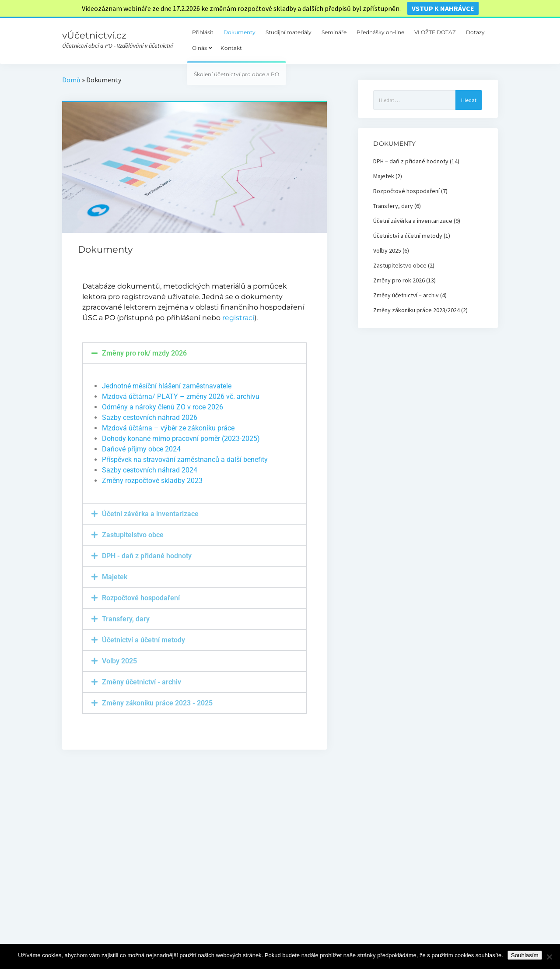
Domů (71, 79)
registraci (238, 318)
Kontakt (231, 48)
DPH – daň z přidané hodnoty (410, 161)
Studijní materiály (289, 32)
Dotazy (475, 32)
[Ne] (549, 956)
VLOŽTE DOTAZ (435, 32)
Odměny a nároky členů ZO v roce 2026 (162, 407)
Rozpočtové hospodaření (141, 598)
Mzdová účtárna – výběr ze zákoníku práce (168, 428)
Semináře (334, 32)
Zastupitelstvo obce (133, 535)
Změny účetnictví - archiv (141, 682)
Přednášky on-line (380, 32)
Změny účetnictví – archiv (406, 295)
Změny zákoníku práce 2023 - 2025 (157, 703)
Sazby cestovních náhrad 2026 (149, 417)
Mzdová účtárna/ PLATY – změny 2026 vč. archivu (180, 396)
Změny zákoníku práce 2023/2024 (416, 310)
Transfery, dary (126, 619)
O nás (199, 48)
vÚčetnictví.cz (94, 35)
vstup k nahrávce (443, 8)
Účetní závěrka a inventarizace (150, 514)
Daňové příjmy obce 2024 (141, 449)
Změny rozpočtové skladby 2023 (152, 480)
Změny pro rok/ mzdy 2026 (144, 353)
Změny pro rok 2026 (399, 280)
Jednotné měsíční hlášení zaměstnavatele (166, 386)
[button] (195, 353)
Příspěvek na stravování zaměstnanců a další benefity (185, 459)
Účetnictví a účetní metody (143, 640)
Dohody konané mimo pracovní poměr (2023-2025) (181, 438)
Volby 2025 (119, 661)
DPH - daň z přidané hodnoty (147, 556)
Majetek (114, 577)
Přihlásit (203, 32)
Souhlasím (525, 955)
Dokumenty (240, 32)
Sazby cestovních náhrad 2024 (149, 470)
